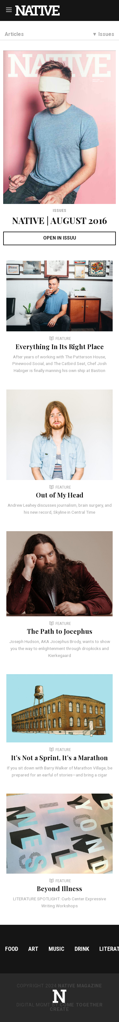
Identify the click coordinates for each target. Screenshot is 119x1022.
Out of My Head (59, 495)
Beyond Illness (59, 888)
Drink (82, 948)
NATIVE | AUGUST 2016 (59, 220)
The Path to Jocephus (59, 631)
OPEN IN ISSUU (59, 238)
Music (56, 948)
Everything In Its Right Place (60, 346)
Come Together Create (76, 1007)
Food (11, 948)
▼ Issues (103, 34)
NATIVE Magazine (80, 986)
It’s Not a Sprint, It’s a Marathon (59, 757)
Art (33, 948)
